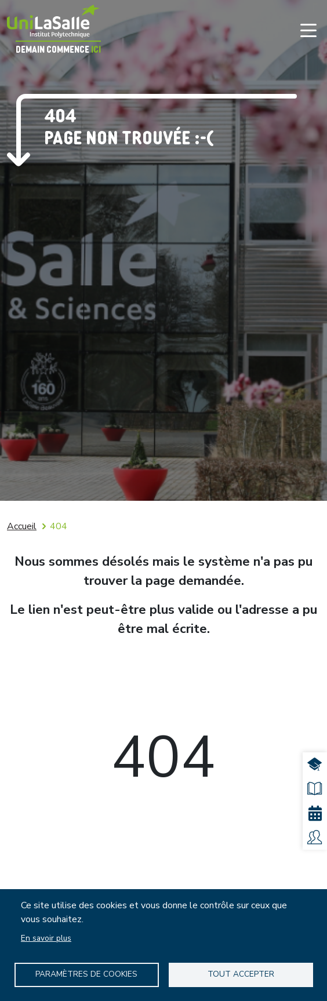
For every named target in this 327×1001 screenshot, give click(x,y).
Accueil (22, 526)
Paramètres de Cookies (86, 974)
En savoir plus (46, 938)
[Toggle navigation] (308, 30)
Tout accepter (241, 974)
